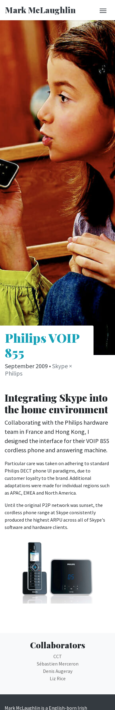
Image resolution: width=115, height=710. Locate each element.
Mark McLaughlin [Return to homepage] (40, 9)
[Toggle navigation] (103, 10)
